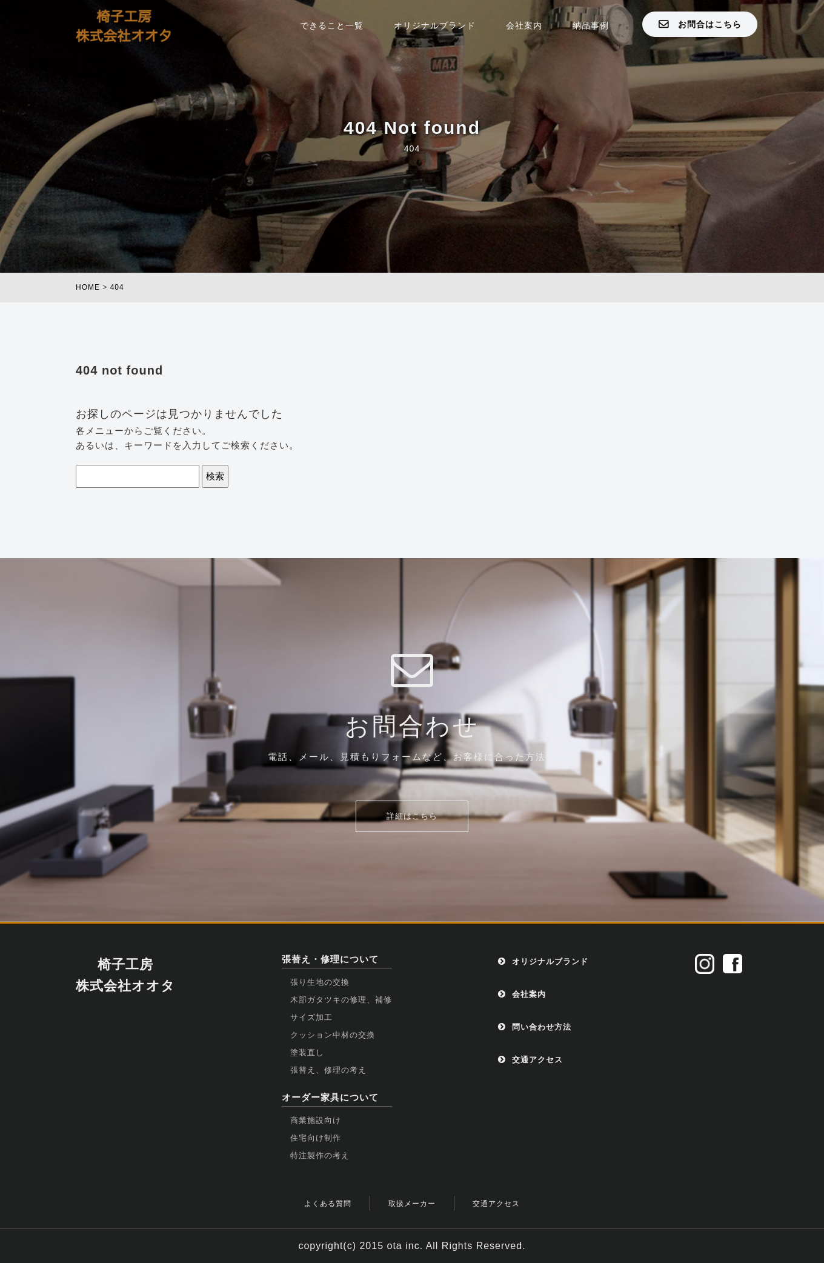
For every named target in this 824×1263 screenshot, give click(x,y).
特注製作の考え (320, 1155)
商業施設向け (315, 1120)
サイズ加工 (311, 1017)
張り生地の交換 (320, 982)
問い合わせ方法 (534, 1026)
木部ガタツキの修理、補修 (341, 999)
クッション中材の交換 (332, 1034)
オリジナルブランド (435, 25)
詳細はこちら (412, 816)
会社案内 (524, 25)
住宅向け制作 (315, 1137)
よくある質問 (327, 1203)
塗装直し (307, 1052)
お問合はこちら (700, 24)
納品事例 (591, 25)
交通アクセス (530, 1059)
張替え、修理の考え (328, 1070)
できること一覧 (332, 25)
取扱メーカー (412, 1203)
